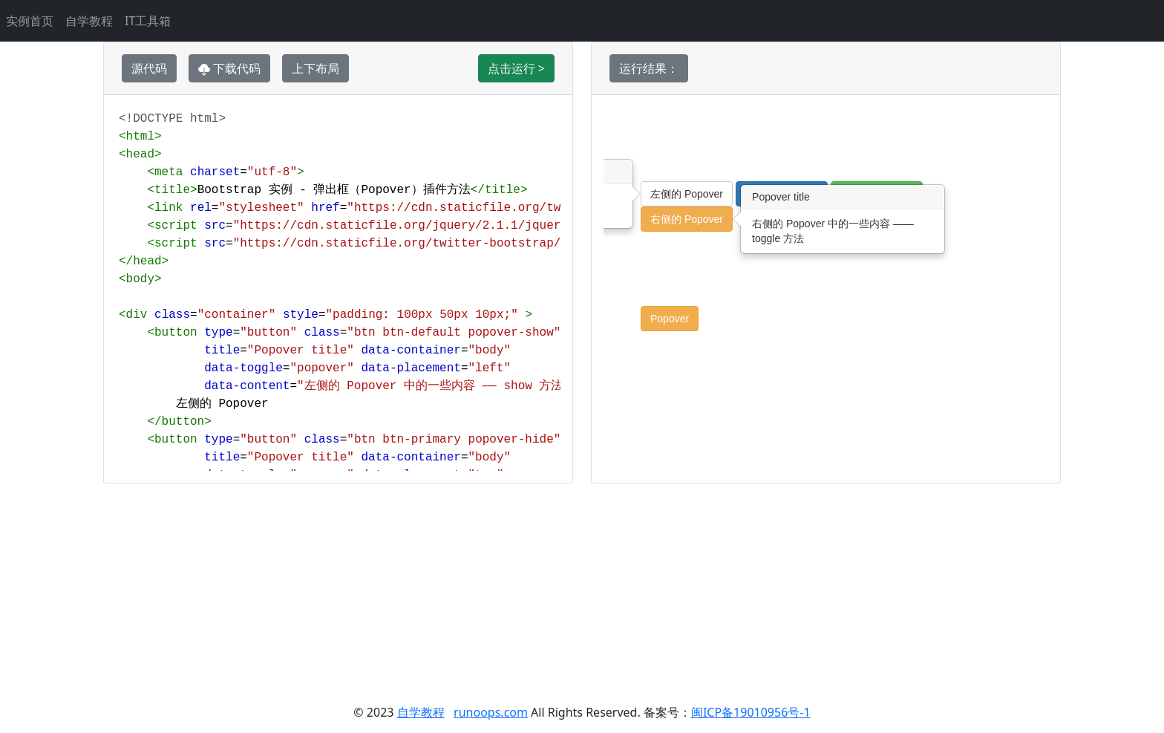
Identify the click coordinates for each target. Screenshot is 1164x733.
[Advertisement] (582, 587)
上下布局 (315, 68)
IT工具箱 (148, 21)
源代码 (149, 68)
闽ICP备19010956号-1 (751, 712)
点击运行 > (516, 68)
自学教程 (89, 21)
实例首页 (29, 21)
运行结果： (649, 68)
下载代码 (229, 68)
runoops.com (491, 712)
